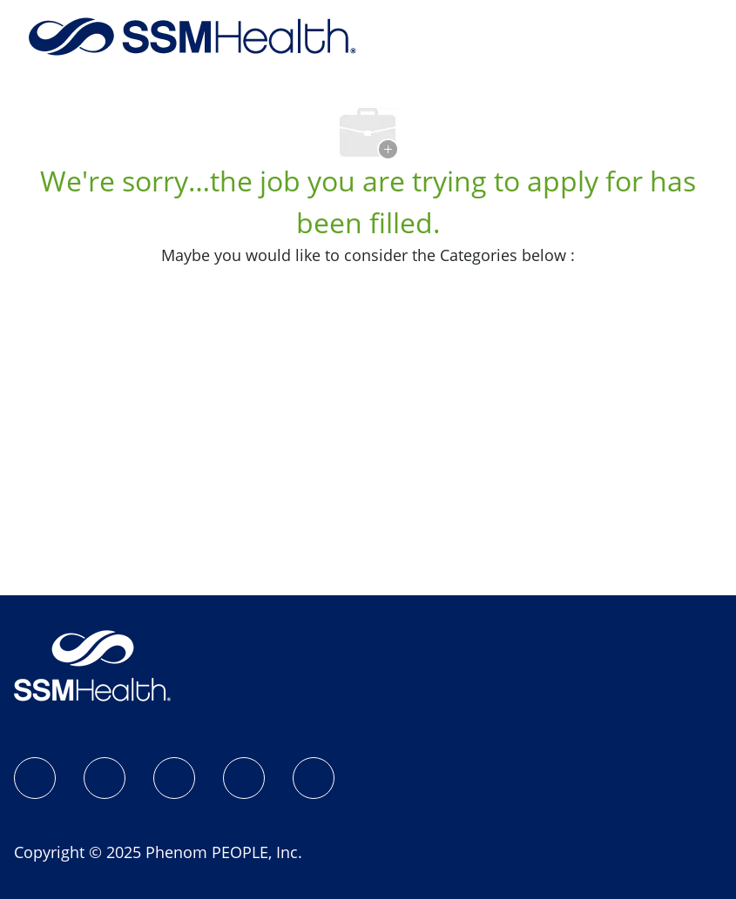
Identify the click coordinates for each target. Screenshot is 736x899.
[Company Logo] (192, 34)
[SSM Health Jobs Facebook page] (35, 778)
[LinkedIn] (174, 778)
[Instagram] (104, 778)
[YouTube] (313, 778)
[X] (244, 778)
